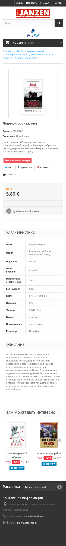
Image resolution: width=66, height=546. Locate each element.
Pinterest (43, 167)
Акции (19, 3)
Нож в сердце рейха (49, 453)
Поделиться (25, 167)
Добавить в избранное (25, 211)
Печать (12, 174)
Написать (31, 3)
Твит (8, 167)
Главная (7, 51)
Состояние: (9, 136)
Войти (58, 3)
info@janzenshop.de (27, 523)
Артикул (7, 131)
